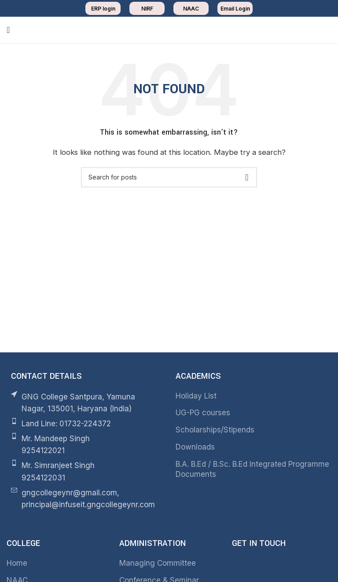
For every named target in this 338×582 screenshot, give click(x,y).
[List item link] (84, 424)
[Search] (169, 177)
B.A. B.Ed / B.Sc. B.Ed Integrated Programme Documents (252, 469)
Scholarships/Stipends (215, 429)
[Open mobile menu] (8, 30)
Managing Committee (157, 563)
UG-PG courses (203, 412)
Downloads (195, 447)
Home (17, 563)
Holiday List (196, 396)
